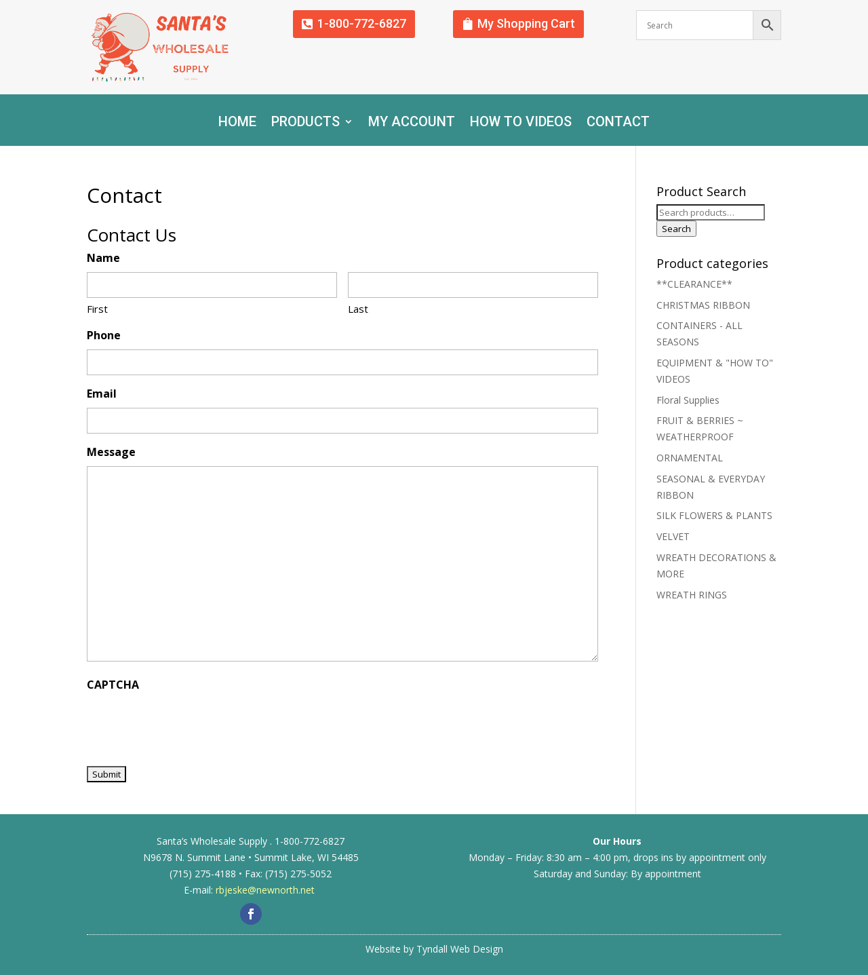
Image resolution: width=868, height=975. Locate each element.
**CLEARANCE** (694, 284)
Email (102, 393)
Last (358, 309)
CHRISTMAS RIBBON (703, 305)
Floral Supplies (687, 400)
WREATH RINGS (691, 594)
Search (676, 229)
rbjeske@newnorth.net (265, 889)
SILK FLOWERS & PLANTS (714, 515)
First (97, 309)
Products (305, 123)
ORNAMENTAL (689, 457)
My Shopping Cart (526, 23)
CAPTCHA (113, 684)
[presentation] (190, 724)
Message (111, 451)
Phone (104, 335)
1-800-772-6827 (361, 23)
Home (237, 123)
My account (411, 123)
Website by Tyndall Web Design (434, 948)
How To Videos (521, 123)
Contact (618, 123)
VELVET (673, 536)
